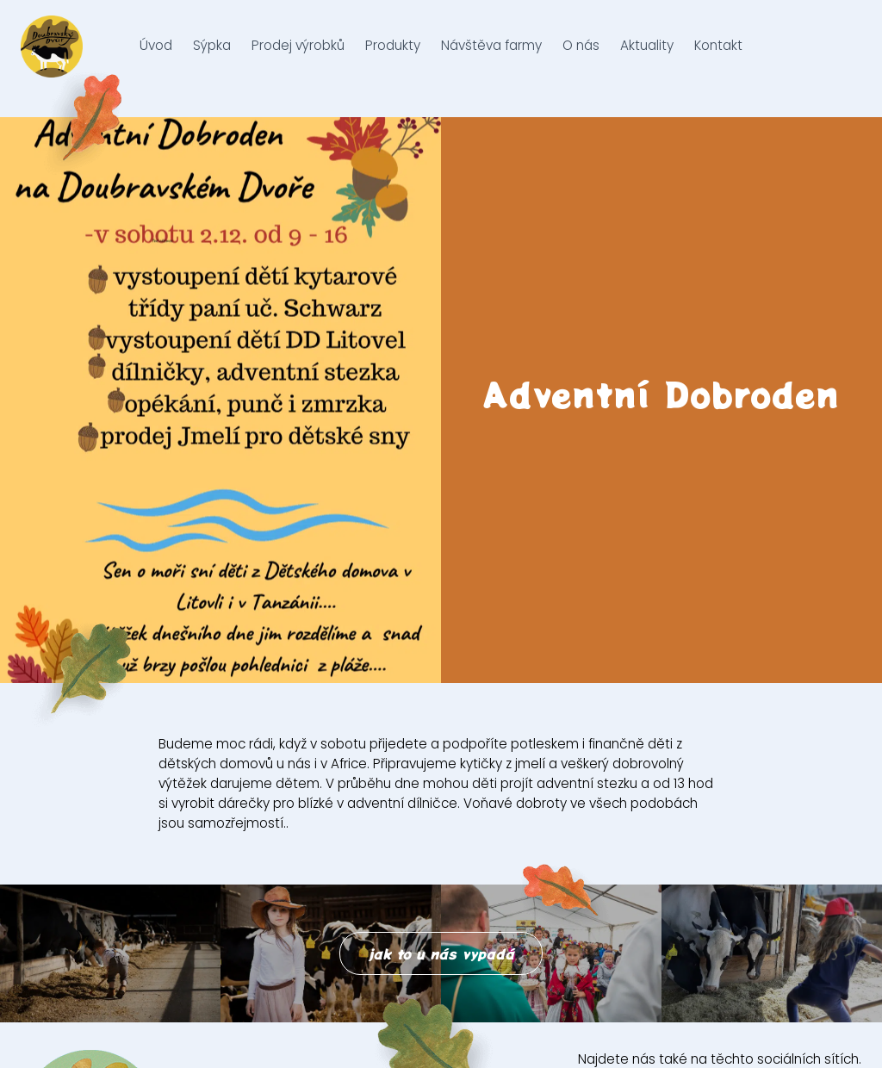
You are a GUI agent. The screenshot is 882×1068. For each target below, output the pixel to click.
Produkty (392, 58)
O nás (580, 58)
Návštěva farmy (491, 58)
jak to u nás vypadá (441, 953)
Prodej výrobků (298, 58)
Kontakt (718, 58)
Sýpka (212, 58)
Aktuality (647, 58)
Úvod (156, 58)
